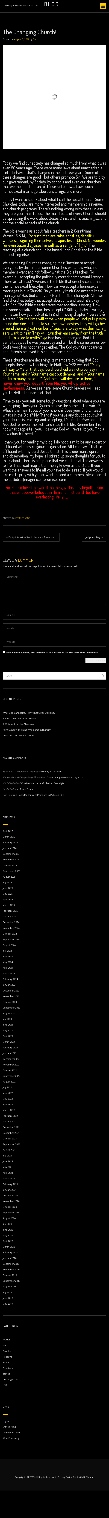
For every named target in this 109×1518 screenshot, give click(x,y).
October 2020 (10, 1234)
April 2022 (8, 1131)
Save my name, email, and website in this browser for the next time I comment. (52, 680)
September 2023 (11, 1035)
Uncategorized (10, 1407)
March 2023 (9, 1069)
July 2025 (7, 909)
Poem (6, 1390)
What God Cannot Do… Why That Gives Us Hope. (29, 740)
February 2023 (10, 1075)
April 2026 (8, 858)
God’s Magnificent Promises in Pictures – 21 (40, 822)
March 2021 (9, 1206)
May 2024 (8, 989)
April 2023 (8, 1063)
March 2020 (9, 1274)
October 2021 (10, 1166)
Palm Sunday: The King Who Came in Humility (27, 757)
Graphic (7, 1378)
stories (6, 1401)
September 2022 (11, 1103)
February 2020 (10, 1280)
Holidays (7, 1384)
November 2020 (11, 1228)
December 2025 (11, 881)
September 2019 (11, 1308)
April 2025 (8, 927)
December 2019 (11, 1291)
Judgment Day (93, 564)
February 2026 (10, 870)
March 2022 (9, 1137)
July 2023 (7, 1046)
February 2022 (10, 1143)
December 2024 (11, 949)
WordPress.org (11, 1465)
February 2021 (10, 1211)
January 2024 (9, 1012)
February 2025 (10, 938)
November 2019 (11, 1297)
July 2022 (7, 1114)
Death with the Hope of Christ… (19, 763)
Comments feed (11, 1460)
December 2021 (11, 1154)
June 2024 (8, 983)
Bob (35, 66)
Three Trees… (27, 816)
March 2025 (9, 932)
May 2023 (8, 1057)
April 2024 (8, 995)
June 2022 (8, 1120)
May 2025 (8, 921)
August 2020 (9, 1245)
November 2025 (11, 887)
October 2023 (10, 1029)
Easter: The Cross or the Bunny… (20, 746)
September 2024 (11, 966)
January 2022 (9, 1149)
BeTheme (88, 1504)
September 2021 (11, 1171)
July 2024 (7, 978)
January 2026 (9, 875)
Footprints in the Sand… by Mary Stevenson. (32, 564)
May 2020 (8, 1262)
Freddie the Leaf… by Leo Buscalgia (45, 810)
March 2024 (9, 1000)
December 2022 (11, 1086)
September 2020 (11, 1240)
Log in (6, 1448)
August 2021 (9, 1177)
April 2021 (8, 1200)
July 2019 (7, 1319)
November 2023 (11, 1023)
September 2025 (11, 898)
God (27, 545)
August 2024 (9, 972)
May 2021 (8, 1194)
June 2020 (8, 1257)
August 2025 (9, 904)
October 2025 (10, 892)
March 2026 (9, 864)
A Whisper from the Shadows (18, 751)
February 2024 (10, 1006)
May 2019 (8, 1331)
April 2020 (8, 1268)
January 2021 (9, 1217)
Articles (19, 545)
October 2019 (10, 1302)
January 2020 (9, 1285)
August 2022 (9, 1109)
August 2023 (9, 1040)
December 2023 (11, 1018)
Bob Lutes (8, 822)
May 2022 (8, 1126)
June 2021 (8, 1188)
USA (5, 1412)
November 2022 (11, 1092)
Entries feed (9, 1454)
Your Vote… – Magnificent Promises (21, 799)
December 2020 (11, 1223)
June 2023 (8, 1052)
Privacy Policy (65, 1504)
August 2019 (9, 1314)
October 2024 (10, 961)
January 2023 (9, 1080)
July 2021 (7, 1183)
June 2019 (8, 1325)
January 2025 (9, 944)
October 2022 (10, 1097)
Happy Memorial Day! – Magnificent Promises (27, 805)
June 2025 (8, 915)
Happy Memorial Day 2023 (69, 804)
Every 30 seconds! (53, 799)
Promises (8, 1395)
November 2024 (11, 955)
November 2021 (11, 1160)
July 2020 (7, 1251)
